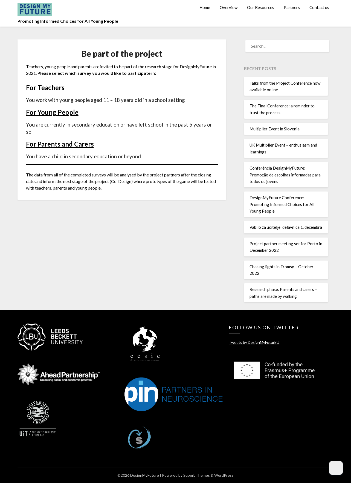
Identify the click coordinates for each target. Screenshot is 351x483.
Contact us (319, 7)
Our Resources (260, 7)
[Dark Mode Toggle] (336, 468)
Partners (292, 7)
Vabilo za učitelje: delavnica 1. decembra (286, 227)
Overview (228, 7)
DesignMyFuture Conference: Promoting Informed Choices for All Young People (282, 204)
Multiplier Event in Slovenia (275, 128)
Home (204, 7)
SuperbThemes (196, 475)
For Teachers (45, 88)
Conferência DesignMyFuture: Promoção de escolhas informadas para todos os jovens (285, 174)
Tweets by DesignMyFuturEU (254, 342)
